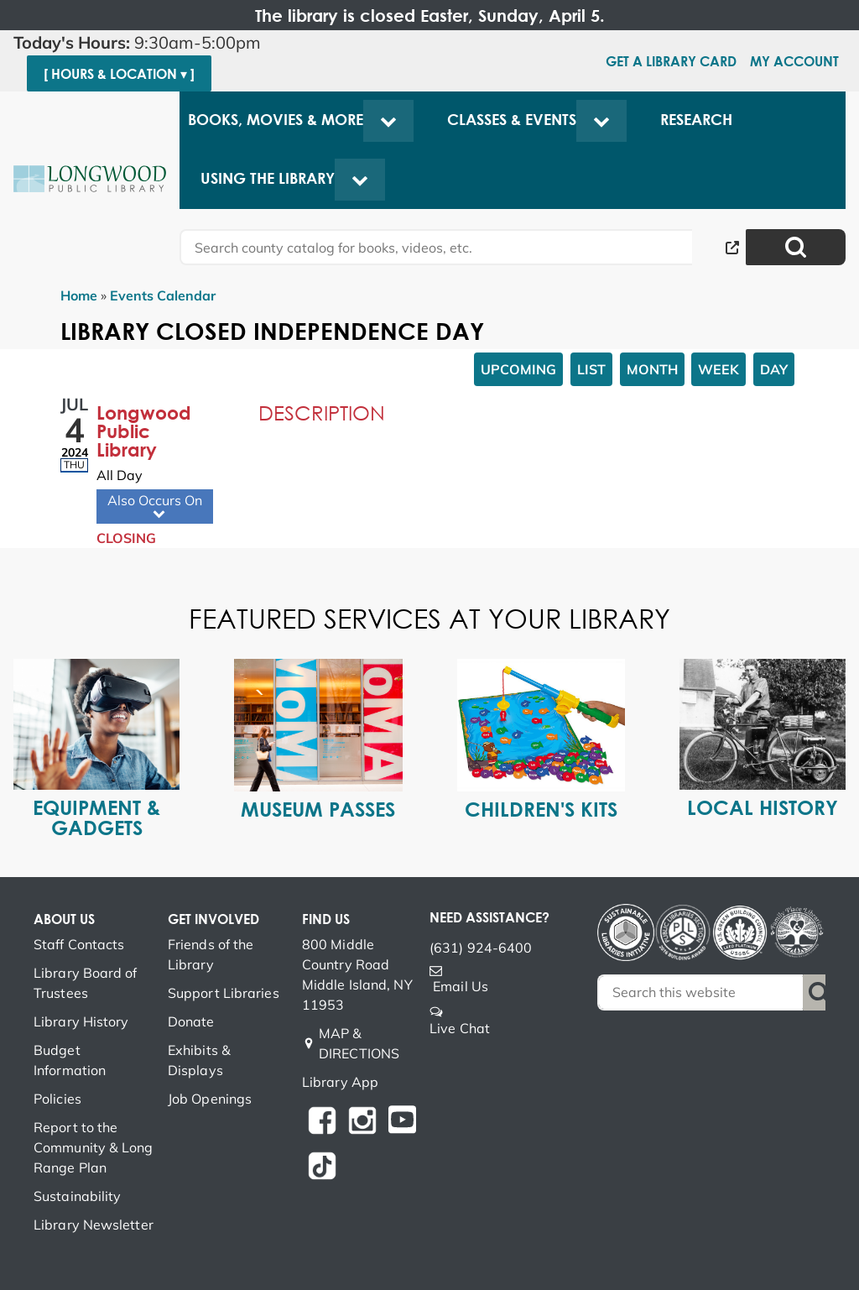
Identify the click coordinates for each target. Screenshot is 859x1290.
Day (774, 369)
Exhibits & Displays (199, 1060)
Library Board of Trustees (86, 982)
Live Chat (460, 1028)
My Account (794, 61)
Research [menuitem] (696, 119)
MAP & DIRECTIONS (359, 1043)
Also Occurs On (154, 507)
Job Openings (210, 1098)
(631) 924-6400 (481, 947)
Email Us (460, 986)
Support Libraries (223, 992)
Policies (57, 1098)
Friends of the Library (210, 954)
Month (652, 369)
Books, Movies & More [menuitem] (275, 119)
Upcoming (518, 369)
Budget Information (70, 1060)
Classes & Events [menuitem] (511, 119)
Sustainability (77, 1196)
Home (78, 295)
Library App (340, 1081)
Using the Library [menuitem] (267, 178)
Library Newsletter (94, 1224)
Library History (81, 1021)
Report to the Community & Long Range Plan (94, 1147)
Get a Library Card (671, 61)
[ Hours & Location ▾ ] (119, 74)
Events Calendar (163, 295)
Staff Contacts (79, 944)
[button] (143, 42)
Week (718, 369)
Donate (191, 1021)
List (591, 369)
